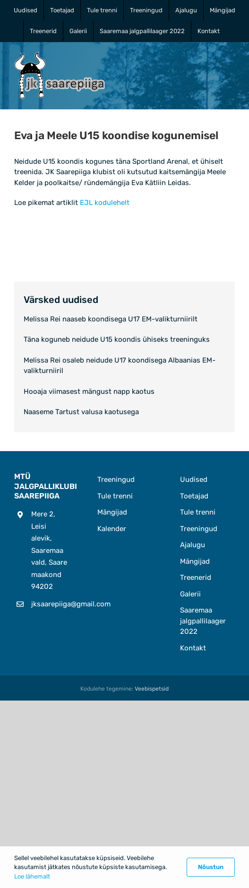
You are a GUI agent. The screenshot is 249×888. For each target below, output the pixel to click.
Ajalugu (192, 545)
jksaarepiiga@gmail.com (50, 604)
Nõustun (210, 866)
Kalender (111, 528)
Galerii (190, 594)
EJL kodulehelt (104, 202)
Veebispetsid (152, 688)
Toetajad (194, 496)
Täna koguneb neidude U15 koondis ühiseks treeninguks (117, 339)
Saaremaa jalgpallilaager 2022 (203, 621)
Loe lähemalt (32, 876)
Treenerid (195, 577)
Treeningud (116, 479)
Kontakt (193, 648)
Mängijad (112, 512)
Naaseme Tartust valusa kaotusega (81, 412)
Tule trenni (115, 496)
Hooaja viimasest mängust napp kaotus (89, 391)
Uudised (193, 479)
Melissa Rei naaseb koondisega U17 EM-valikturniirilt (110, 319)
